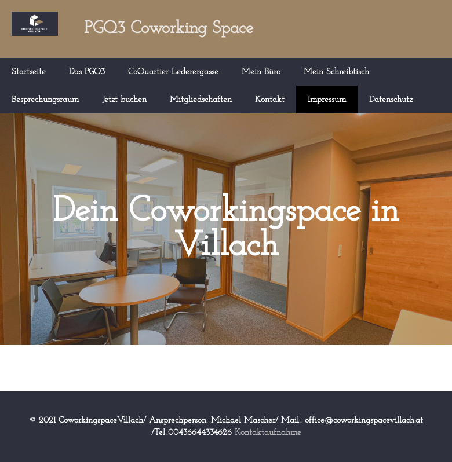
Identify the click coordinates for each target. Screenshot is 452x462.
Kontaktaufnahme (268, 432)
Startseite (29, 72)
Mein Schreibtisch (336, 72)
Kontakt (270, 100)
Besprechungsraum (45, 100)
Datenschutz (391, 100)
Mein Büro (261, 72)
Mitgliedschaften (201, 100)
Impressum (327, 100)
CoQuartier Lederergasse (173, 72)
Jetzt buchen (124, 100)
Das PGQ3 (87, 72)
